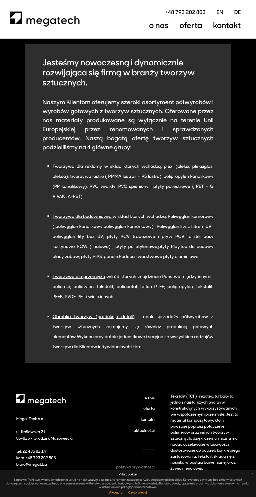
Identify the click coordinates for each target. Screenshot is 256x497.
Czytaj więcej (137, 492)
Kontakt (227, 26)
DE (237, 13)
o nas (150, 398)
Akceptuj (116, 492)
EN (219, 13)
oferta (148, 409)
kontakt (147, 420)
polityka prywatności (135, 467)
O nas (158, 26)
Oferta (191, 26)
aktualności (144, 431)
